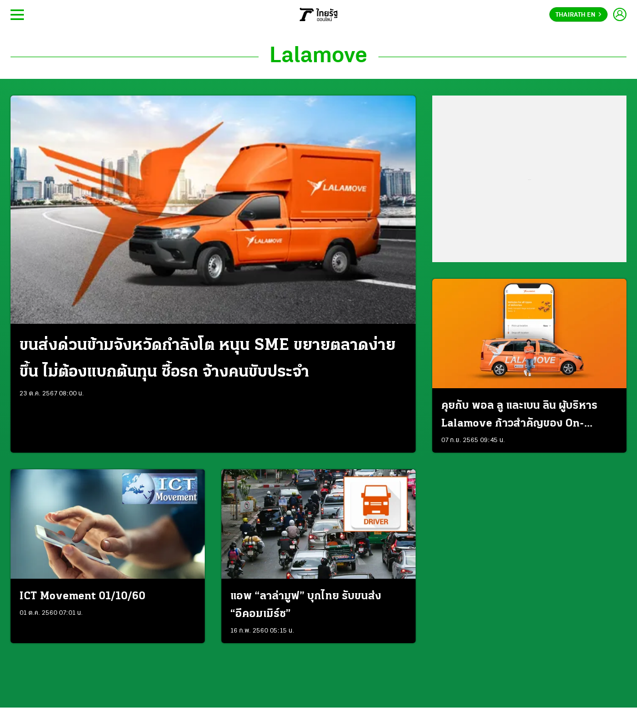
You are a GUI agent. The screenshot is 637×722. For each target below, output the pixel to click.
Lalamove (318, 57)
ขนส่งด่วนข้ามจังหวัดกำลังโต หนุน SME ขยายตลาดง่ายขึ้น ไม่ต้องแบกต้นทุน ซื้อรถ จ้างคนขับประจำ (207, 359)
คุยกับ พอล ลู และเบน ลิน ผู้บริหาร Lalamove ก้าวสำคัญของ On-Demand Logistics (519, 416)
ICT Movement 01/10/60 (82, 596)
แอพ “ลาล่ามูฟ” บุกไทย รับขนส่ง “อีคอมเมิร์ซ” (305, 605)
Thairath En (578, 15)
